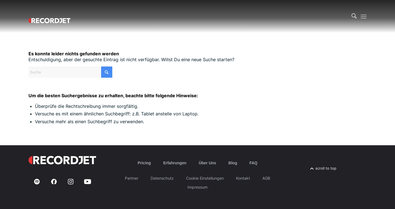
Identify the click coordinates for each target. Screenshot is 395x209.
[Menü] (364, 17)
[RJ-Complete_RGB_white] (49, 16)
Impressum (197, 187)
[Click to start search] (106, 72)
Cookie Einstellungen (205, 178)
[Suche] (354, 16)
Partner (131, 178)
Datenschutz (162, 178)
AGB (266, 178)
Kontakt (243, 178)
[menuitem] (354, 16)
